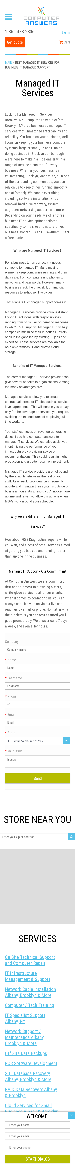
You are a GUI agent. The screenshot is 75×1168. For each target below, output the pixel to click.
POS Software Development (31, 1063)
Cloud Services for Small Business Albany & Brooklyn (31, 1108)
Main (8, 63)
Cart (64, 42)
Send (38, 778)
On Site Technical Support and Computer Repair (30, 960)
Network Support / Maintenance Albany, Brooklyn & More (24, 1037)
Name (10, 660)
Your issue (14, 751)
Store (10, 732)
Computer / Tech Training (29, 1005)
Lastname (13, 678)
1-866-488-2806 (19, 31)
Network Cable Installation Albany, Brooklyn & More (30, 992)
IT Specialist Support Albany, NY (25, 1018)
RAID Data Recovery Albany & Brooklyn (31, 1092)
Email (10, 714)
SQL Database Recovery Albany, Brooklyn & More (28, 1076)
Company (12, 641)
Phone (11, 696)
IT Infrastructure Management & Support (27, 976)
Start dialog (38, 1159)
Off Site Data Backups (26, 1053)
